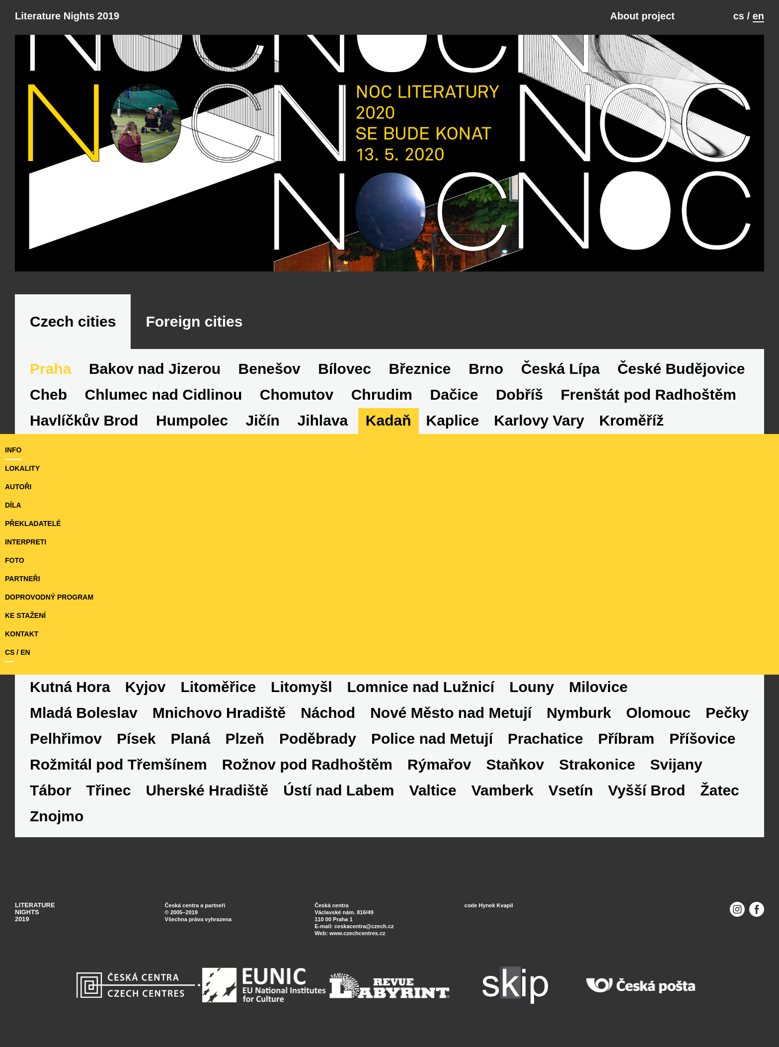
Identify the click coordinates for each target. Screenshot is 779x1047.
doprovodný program (49, 597)
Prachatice (545, 738)
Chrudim (381, 394)
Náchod (328, 712)
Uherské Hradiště (207, 790)
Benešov (269, 368)
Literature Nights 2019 (67, 15)
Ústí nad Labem (338, 790)
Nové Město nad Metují (451, 712)
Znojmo (56, 816)
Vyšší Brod (647, 790)
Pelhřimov (66, 738)
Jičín (263, 420)
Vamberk (502, 790)
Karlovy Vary (539, 420)
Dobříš (519, 394)
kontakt (21, 634)
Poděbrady (317, 738)
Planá (190, 738)
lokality (22, 468)
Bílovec (344, 368)
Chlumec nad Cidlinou (163, 394)
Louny (531, 687)
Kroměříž (631, 420)
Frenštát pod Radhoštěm (648, 394)
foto (14, 560)
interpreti (25, 542)
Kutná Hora (70, 687)
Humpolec (192, 420)
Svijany (676, 764)
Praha (50, 368)
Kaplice (452, 420)
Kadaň (388, 420)
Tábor (50, 790)
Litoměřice (218, 687)
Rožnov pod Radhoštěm (307, 764)
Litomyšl (301, 687)
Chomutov (296, 394)
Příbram (626, 738)
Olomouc (658, 712)
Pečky (727, 712)
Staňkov (515, 764)
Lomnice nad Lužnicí (420, 687)
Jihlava (323, 420)
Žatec (719, 790)
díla (13, 505)
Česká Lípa (560, 368)
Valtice (433, 790)
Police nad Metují (432, 738)
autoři (18, 487)
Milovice (598, 687)
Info (13, 450)
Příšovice (702, 738)
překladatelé (33, 523)
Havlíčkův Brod (84, 420)
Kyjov (145, 687)
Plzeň (245, 738)
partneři (22, 579)
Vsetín (570, 790)
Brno (485, 368)
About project (642, 15)
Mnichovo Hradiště (219, 712)
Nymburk (578, 712)
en (758, 15)
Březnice (420, 368)
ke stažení (25, 615)
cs (738, 15)
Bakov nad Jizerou (155, 368)
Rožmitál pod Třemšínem (118, 764)
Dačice (454, 394)
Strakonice (597, 764)
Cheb (48, 394)
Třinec (108, 790)
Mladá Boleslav (84, 712)
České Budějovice (681, 368)
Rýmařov (439, 764)
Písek (136, 738)
